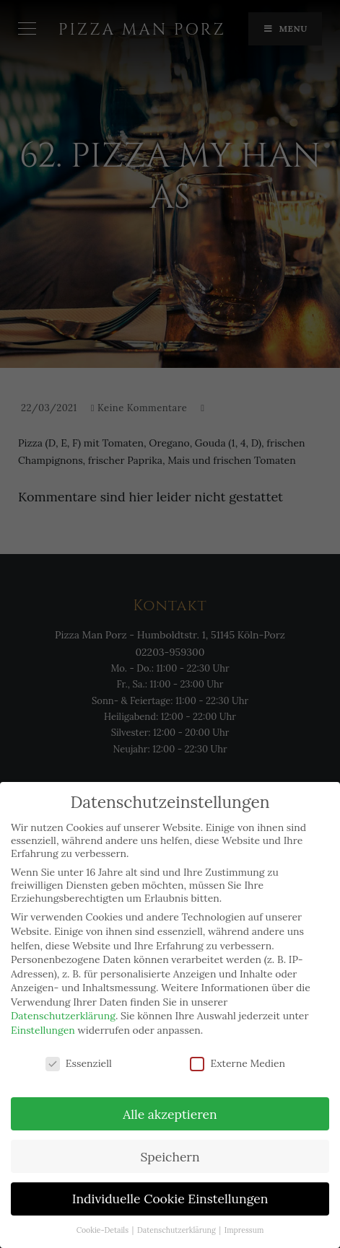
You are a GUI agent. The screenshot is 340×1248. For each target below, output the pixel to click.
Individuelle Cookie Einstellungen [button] (170, 1198)
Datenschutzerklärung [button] (177, 1230)
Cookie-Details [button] (104, 1230)
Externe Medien (237, 1063)
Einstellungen (43, 1030)
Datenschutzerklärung (63, 1015)
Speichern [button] (169, 1156)
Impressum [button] (244, 1230)
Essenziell (78, 1063)
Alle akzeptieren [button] (170, 1114)
